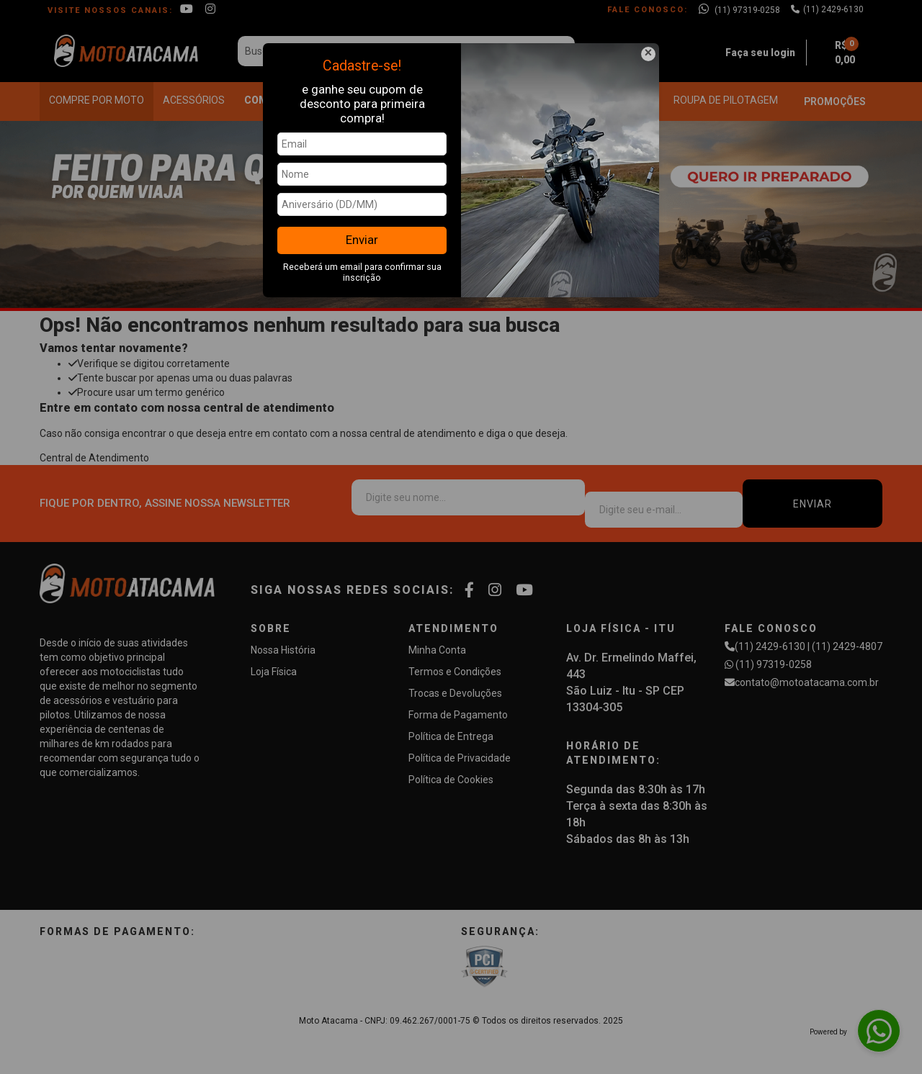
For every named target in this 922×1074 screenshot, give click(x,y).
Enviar (362, 240)
